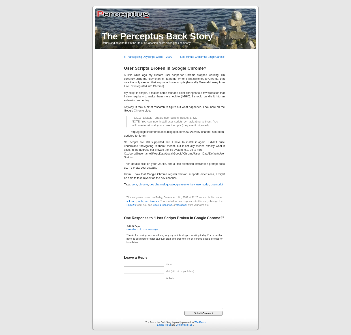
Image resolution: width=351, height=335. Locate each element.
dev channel (157, 184)
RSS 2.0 (131, 205)
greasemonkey (185, 184)
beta (134, 184)
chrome (143, 184)
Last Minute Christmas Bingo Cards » (202, 56)
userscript (217, 184)
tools (140, 201)
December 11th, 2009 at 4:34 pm (142, 229)
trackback (181, 205)
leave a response (162, 205)
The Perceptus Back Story (157, 36)
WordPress (200, 322)
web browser (152, 201)
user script (202, 184)
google (170, 184)
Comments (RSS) (184, 325)
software (131, 201)
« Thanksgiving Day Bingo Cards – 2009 (148, 56)
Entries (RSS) (164, 325)
